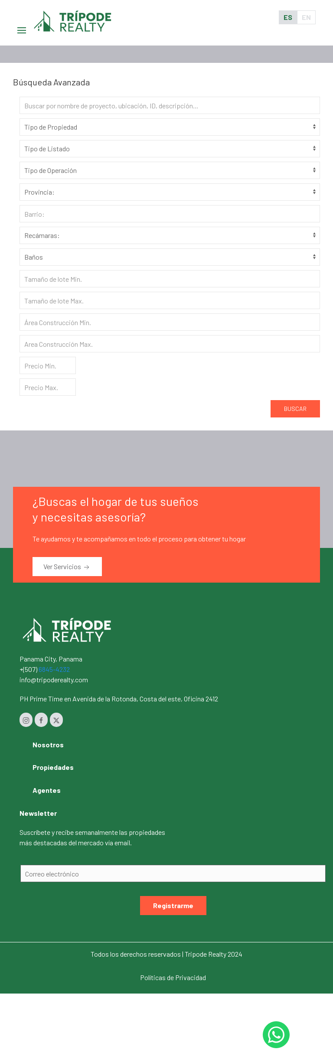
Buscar (295, 408)
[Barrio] (170, 213)
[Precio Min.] (48, 365)
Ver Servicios (67, 567)
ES (288, 17)
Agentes (47, 790)
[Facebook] (41, 720)
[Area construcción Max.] (170, 343)
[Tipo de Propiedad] (170, 127)
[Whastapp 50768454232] (276, 1034)
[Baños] (170, 257)
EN (306, 17)
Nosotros (48, 744)
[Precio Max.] (48, 387)
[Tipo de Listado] (170, 148)
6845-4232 (54, 669)
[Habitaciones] (170, 235)
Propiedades (53, 767)
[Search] (170, 105)
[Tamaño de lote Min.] (170, 278)
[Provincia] (170, 192)
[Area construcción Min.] (170, 322)
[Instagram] (26, 720)
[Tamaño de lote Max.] (170, 300)
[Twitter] (56, 720)
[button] (21, 17)
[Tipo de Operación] (170, 170)
